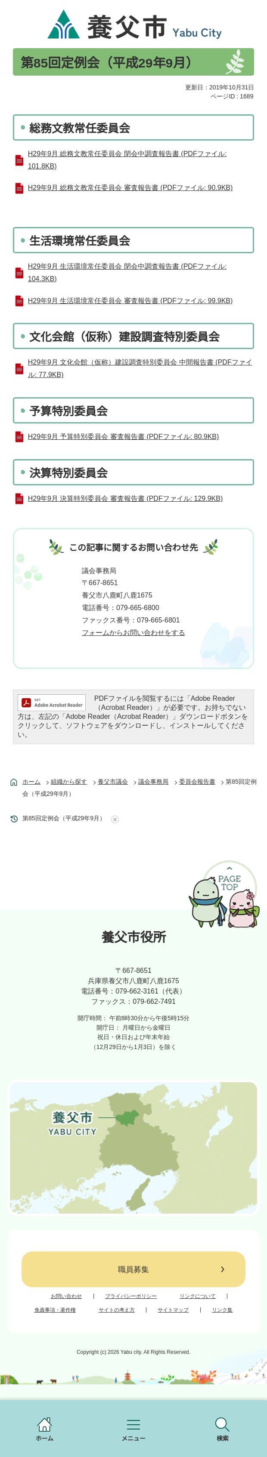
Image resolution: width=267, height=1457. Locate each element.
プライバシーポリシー (131, 1296)
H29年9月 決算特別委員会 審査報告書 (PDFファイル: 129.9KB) (125, 498)
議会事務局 (153, 781)
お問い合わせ (66, 1296)
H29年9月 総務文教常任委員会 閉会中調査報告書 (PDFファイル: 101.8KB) (127, 160)
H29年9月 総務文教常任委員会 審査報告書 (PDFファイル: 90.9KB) (130, 187)
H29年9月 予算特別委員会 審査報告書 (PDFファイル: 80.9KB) (123, 436)
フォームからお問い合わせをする (133, 632)
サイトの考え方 (117, 1310)
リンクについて (198, 1296)
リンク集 (222, 1310)
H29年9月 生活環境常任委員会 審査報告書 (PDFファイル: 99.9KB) (130, 300)
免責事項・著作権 (55, 1310)
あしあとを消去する (113, 819)
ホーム (31, 781)
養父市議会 (113, 781)
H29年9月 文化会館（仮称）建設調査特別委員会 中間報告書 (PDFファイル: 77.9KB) (140, 368)
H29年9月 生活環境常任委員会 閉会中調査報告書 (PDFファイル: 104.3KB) (127, 272)
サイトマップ (173, 1310)
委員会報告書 (197, 781)
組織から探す (69, 781)
